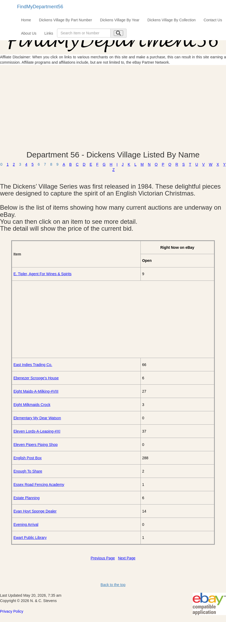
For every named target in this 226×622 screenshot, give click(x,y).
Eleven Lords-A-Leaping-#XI (36, 431)
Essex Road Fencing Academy (38, 484)
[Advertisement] (113, 107)
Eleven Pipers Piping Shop (35, 444)
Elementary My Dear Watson (37, 418)
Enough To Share (27, 471)
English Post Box (27, 458)
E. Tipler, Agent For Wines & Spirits (42, 274)
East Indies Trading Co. (32, 365)
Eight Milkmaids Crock (31, 405)
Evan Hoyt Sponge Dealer (35, 511)
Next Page (126, 558)
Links (49, 33)
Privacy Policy (11, 611)
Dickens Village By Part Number (65, 20)
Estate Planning (26, 498)
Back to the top (112, 585)
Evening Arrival (25, 524)
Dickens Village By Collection (171, 20)
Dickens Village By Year (119, 20)
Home (26, 20)
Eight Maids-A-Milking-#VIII (35, 391)
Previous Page (103, 558)
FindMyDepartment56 (40, 6)
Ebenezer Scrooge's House (36, 378)
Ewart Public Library (30, 537)
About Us (29, 33)
